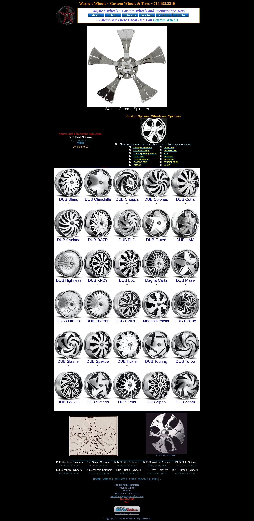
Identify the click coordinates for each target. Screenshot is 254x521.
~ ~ (80, 143)
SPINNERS (121, 479)
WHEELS (108, 479)
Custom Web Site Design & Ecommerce (127, 514)
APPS (154, 479)
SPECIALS (144, 479)
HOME (97, 479)
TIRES (132, 479)
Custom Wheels (165, 20)
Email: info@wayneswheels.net (126, 496)
